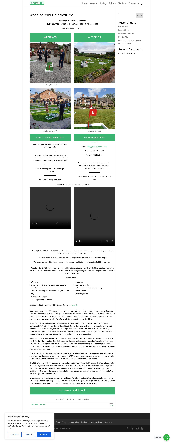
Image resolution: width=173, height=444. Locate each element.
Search (139, 16)
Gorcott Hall (123, 27)
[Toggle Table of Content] (110, 405)
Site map (108, 422)
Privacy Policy (74, 422)
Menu (92, 4)
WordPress (66, 428)
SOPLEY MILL (123, 37)
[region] (29, 426)
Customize (15, 435)
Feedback (84, 422)
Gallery (112, 4)
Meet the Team (96, 422)
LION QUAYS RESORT (126, 34)
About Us (74, 305)
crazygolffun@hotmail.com (97, 147)
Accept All (44, 435)
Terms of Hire (61, 422)
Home (84, 4)
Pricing (103, 4)
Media (121, 4)
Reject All (29, 435)
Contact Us (134, 4)
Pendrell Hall (123, 30)
